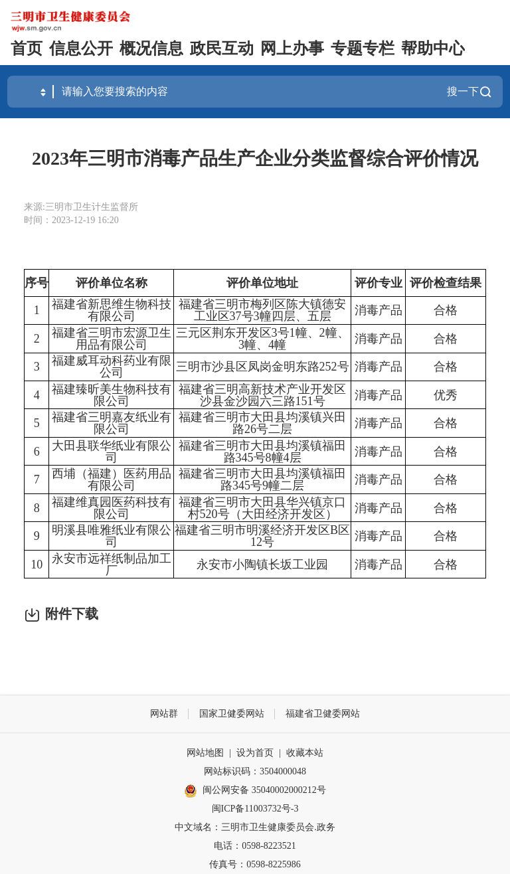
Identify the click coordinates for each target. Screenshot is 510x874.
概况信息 (151, 48)
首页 (26, 48)
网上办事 (292, 48)
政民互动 (222, 48)
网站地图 (205, 753)
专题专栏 (362, 48)
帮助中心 (433, 48)
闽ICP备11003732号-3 (255, 809)
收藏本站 (304, 753)
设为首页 (255, 753)
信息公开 (81, 48)
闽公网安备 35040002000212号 (264, 790)
